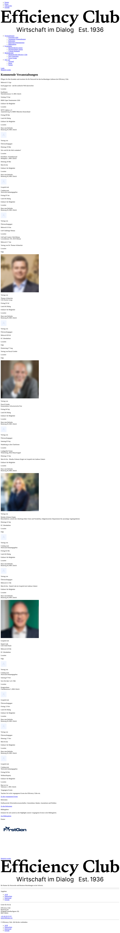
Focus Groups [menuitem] (12, 58)
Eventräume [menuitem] (8, 46)
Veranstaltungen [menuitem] (9, 36)
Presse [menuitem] (6, 4)
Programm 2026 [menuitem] (13, 37)
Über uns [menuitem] (7, 60)
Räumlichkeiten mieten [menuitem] (15, 48)
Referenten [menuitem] (11, 41)
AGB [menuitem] (6, 894)
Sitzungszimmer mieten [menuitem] (15, 49)
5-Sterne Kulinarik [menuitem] (14, 51)
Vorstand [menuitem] (11, 61)
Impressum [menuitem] (8, 898)
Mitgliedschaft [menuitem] (9, 53)
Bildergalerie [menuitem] (12, 44)
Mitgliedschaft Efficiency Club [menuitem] (17, 54)
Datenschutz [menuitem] (8, 896)
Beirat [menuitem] (10, 63)
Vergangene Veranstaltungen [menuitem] (17, 39)
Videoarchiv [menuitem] (8, 6)
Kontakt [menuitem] (7, 7)
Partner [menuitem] (7, 2)
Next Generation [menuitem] (13, 56)
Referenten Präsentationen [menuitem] (16, 42)
